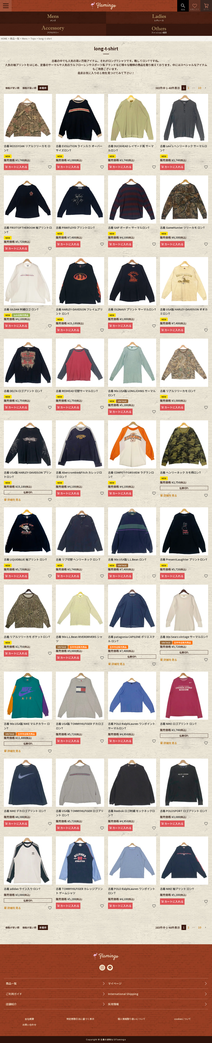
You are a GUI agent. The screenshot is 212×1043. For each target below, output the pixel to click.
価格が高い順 (29, 87)
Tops (33, 38)
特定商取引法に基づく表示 (80, 1018)
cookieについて (182, 1018)
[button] (205, 88)
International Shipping (123, 994)
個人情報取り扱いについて (132, 1018)
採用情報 (113, 1004)
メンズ (53, 20)
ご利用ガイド (14, 994)
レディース (159, 20)
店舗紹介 (11, 1004)
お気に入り (194, 6)
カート (206, 6)
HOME (4, 38)
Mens (25, 38)
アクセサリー (53, 32)
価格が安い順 (12, 87)
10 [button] (199, 88)
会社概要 (29, 1018)
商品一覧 (14, 38)
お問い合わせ (29, 1024)
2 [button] (188, 88)
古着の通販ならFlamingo (113, 1039)
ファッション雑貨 (159, 32)
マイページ (115, 983)
